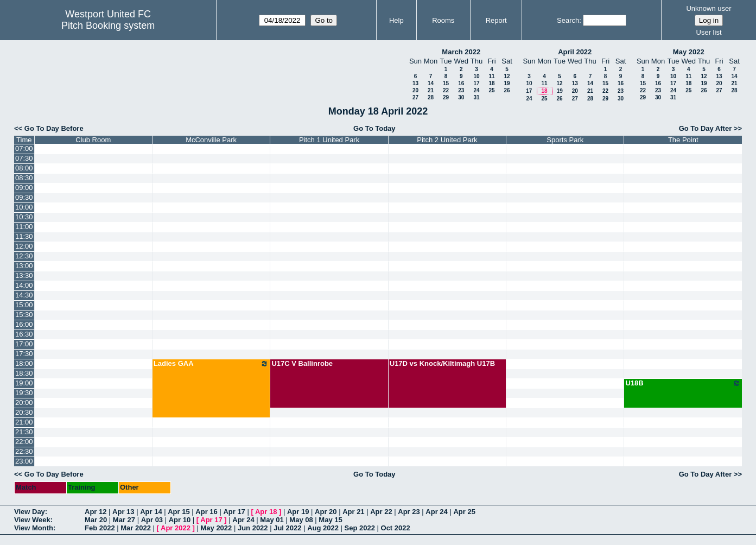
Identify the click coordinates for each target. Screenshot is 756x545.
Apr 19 (298, 512)
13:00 (24, 266)
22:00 (24, 442)
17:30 (24, 354)
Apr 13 (123, 512)
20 (415, 90)
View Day (29, 512)
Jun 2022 (253, 528)
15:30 (24, 314)
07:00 (24, 148)
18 (491, 83)
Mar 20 (96, 520)
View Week (32, 520)
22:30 (24, 451)
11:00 (24, 227)
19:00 (24, 383)
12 (507, 76)
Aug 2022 (323, 528)
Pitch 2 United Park (447, 140)
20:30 (24, 412)
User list (709, 32)
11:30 (24, 236)
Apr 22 (381, 512)
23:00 (24, 461)
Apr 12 (95, 512)
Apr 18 (266, 512)
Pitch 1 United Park (329, 140)
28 (431, 97)
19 (507, 83)
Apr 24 (436, 512)
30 (461, 97)
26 (507, 90)
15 (446, 83)
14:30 (24, 295)
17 (476, 83)
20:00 (24, 402)
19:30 (24, 393)
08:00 (24, 168)
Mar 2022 (135, 528)
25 (491, 90)
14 (431, 83)
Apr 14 (151, 512)
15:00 (24, 305)
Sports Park (565, 140)
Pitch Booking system (108, 25)
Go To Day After (705, 128)
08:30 (24, 178)
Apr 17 (234, 512)
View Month (33, 528)
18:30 (24, 373)
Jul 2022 (287, 528)
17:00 (24, 344)
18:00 (24, 363)
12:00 (24, 246)
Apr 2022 (175, 528)
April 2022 (575, 52)
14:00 (24, 285)
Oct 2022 (395, 528)
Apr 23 (409, 512)
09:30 (24, 197)
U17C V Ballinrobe (302, 363)
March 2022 (461, 52)
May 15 (330, 520)
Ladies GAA (211, 363)
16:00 (24, 324)
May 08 (301, 520)
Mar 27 (124, 520)
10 (476, 76)
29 (446, 97)
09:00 (24, 187)
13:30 (24, 275)
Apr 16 (206, 512)
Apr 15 (178, 512)
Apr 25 (464, 512)
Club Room (93, 140)
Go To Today (374, 128)
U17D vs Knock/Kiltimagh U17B (442, 363)
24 (476, 90)
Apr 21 (353, 512)
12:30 (24, 256)
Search (568, 20)
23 (461, 90)
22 (446, 90)
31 (476, 97)
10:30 (24, 217)
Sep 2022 (360, 528)
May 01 (271, 520)
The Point (683, 140)
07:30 (24, 158)
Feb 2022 (100, 528)
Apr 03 (152, 520)
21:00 (24, 422)
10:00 (24, 207)
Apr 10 (179, 520)
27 (415, 97)
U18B (683, 383)
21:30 (24, 432)
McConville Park (211, 140)
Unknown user (708, 8)
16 (461, 83)
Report (496, 20)
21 (431, 90)
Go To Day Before (54, 128)
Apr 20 (325, 512)
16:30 (24, 334)
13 (415, 83)
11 (491, 76)
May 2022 (688, 52)
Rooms (443, 20)
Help (396, 20)
